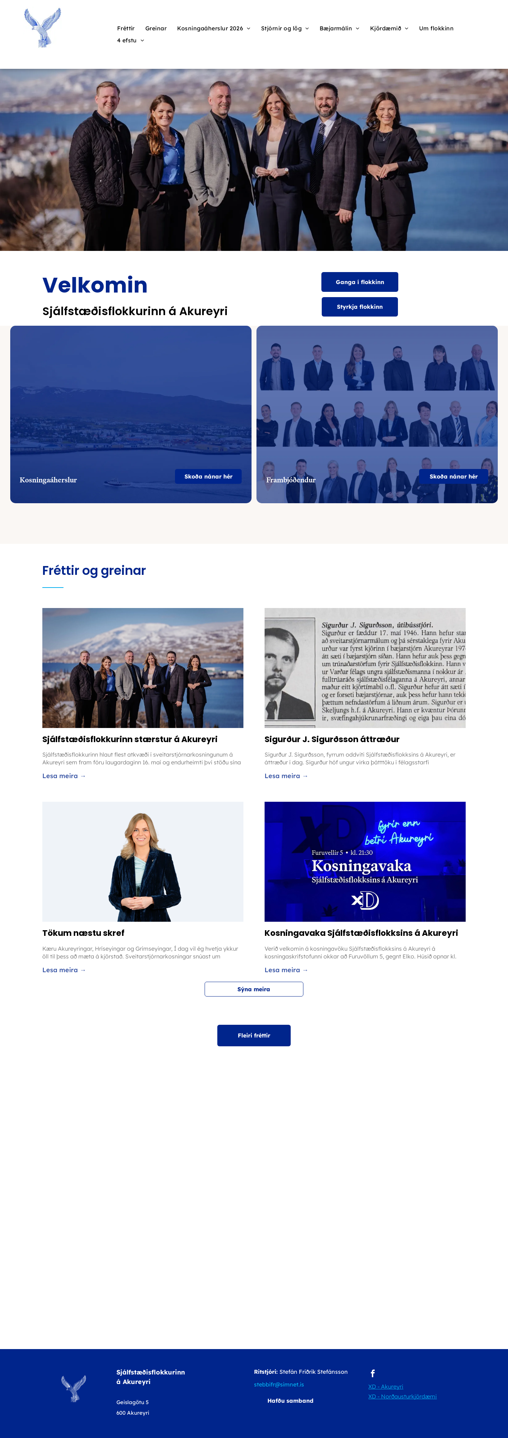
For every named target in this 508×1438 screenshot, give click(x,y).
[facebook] (372, 1374)
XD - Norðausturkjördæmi (402, 1396)
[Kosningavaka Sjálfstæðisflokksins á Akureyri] (365, 862)
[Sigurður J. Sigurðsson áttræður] (365, 668)
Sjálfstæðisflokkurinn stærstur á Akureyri (130, 739)
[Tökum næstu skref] (142, 862)
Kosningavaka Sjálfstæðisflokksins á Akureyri (361, 933)
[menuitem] (126, 28)
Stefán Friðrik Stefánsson (313, 1371)
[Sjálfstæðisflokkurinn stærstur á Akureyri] (142, 668)
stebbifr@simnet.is (279, 1384)
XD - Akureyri (385, 1386)
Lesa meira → (64, 776)
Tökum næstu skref (83, 933)
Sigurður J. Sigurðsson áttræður (332, 739)
